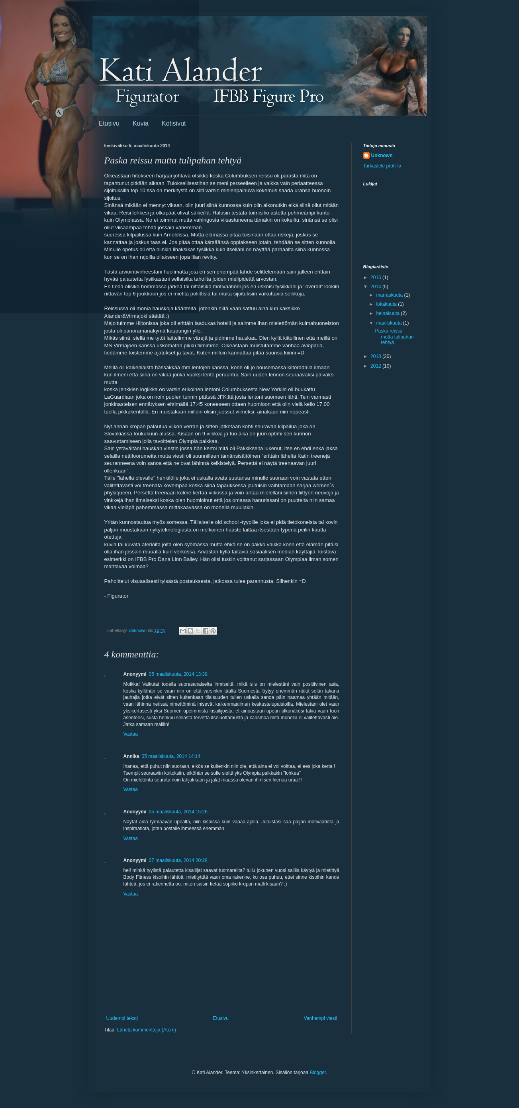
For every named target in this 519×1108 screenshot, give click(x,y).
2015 (376, 277)
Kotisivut (174, 123)
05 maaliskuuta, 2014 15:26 (178, 812)
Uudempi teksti (122, 1018)
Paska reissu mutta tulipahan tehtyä (394, 336)
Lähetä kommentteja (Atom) (146, 1030)
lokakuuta (387, 304)
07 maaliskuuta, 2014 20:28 (178, 860)
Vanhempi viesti (320, 1018)
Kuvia (141, 123)
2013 (376, 356)
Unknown (382, 155)
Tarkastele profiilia (382, 166)
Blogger (317, 1072)
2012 (376, 366)
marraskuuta (390, 295)
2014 (376, 286)
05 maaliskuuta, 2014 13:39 (178, 674)
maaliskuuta (389, 323)
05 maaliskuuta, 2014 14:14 (171, 756)
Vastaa (130, 734)
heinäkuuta (388, 313)
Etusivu (109, 123)
